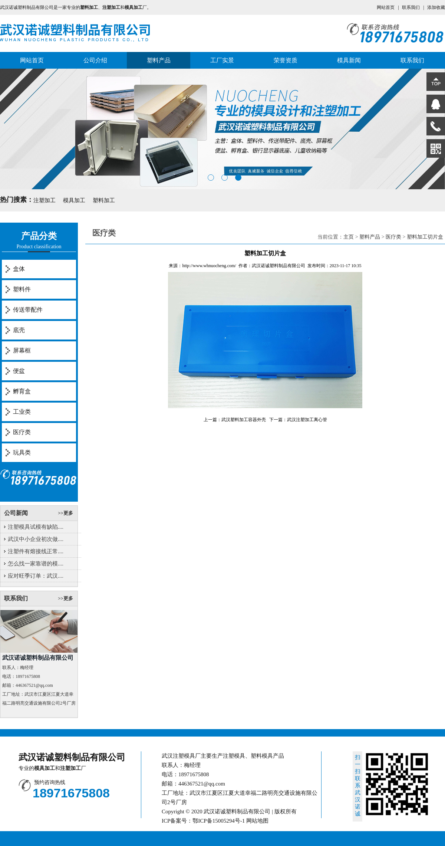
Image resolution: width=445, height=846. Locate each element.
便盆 (19, 371)
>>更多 (65, 513)
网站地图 (257, 821)
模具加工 (74, 200)
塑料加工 (104, 200)
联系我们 (411, 7)
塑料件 (22, 289)
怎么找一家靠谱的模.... (35, 564)
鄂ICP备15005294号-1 (218, 821)
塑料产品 (159, 60)
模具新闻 (349, 60)
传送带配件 (28, 309)
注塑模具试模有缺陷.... (35, 527)
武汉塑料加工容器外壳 (243, 419)
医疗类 (22, 432)
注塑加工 (44, 200)
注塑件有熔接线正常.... (35, 551)
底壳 (19, 330)
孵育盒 (22, 391)
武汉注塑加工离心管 (307, 419)
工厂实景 (222, 60)
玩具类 (22, 452)
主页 (348, 237)
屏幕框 (22, 350)
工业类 (22, 412)
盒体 (19, 269)
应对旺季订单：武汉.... (35, 576)
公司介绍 (95, 60)
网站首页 (386, 7)
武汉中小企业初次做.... (35, 539)
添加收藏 (436, 7)
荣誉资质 (285, 60)
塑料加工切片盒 (425, 237)
